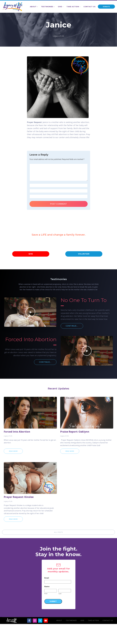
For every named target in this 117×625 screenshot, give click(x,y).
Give (60, 7)
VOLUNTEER (83, 254)
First (45, 595)
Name (46, 588)
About (33, 7)
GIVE (30, 254)
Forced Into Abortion (17, 432)
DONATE (106, 7)
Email (46, 579)
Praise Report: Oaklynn (74, 432)
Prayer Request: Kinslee (19, 498)
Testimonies (47, 7)
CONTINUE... (72, 327)
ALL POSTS (58, 533)
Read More (13, 452)
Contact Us (90, 7)
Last (60, 595)
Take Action (73, 7)
